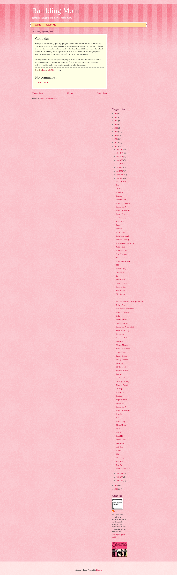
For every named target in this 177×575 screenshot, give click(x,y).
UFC (117, 454)
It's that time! (120, 334)
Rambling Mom (55, 11)
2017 (116, 113)
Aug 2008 (120, 164)
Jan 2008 (120, 481)
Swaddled (119, 461)
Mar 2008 (120, 473)
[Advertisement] (128, 67)
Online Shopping (122, 323)
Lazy (117, 185)
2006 (116, 489)
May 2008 (120, 175)
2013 (116, 128)
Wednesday (120, 458)
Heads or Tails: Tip (122, 331)
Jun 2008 (120, 171)
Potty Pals (119, 414)
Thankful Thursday (122, 240)
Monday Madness (122, 345)
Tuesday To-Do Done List (125, 327)
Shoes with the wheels (123, 261)
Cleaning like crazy (122, 381)
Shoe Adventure (121, 254)
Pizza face (119, 192)
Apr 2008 (120, 178)
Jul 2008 (120, 167)
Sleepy (118, 432)
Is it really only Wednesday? (125, 243)
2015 (116, 121)
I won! (118, 225)
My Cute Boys (121, 181)
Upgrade (119, 374)
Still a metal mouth (122, 236)
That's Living (120, 421)
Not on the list (121, 200)
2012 (116, 132)
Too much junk (121, 287)
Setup (118, 298)
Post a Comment (43, 82)
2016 (116, 117)
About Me (51, 24)
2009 (116, 143)
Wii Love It (120, 221)
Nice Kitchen (120, 294)
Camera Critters (121, 214)
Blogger (99, 570)
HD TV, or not (121, 367)
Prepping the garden (123, 203)
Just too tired (120, 247)
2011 (116, 135)
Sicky (118, 316)
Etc (117, 276)
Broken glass (120, 280)
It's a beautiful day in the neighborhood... (130, 301)
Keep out (119, 196)
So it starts (119, 447)
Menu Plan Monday (123, 211)
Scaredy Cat (120, 392)
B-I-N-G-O (120, 443)
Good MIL (119, 436)
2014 (116, 124)
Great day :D (120, 378)
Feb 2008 (120, 477)
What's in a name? (122, 371)
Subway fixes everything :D (125, 309)
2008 (116, 146)
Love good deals (121, 338)
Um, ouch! (119, 341)
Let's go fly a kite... (122, 360)
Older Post (102, 93)
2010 (116, 139)
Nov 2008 (120, 153)
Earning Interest (121, 320)
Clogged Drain (121, 425)
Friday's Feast (120, 232)
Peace (118, 429)
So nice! (119, 229)
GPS (117, 265)
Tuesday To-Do (121, 207)
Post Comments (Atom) (49, 99)
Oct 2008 (120, 157)
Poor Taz (119, 465)
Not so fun (119, 418)
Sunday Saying (121, 218)
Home (38, 24)
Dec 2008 (120, 149)
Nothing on (120, 272)
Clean (118, 189)
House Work (120, 363)
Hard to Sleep (120, 291)
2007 (116, 485)
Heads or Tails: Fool (123, 469)
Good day (119, 396)
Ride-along (120, 403)
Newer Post (37, 93)
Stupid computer (121, 400)
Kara (116, 511)
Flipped (118, 451)
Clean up (119, 389)
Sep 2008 (120, 160)
